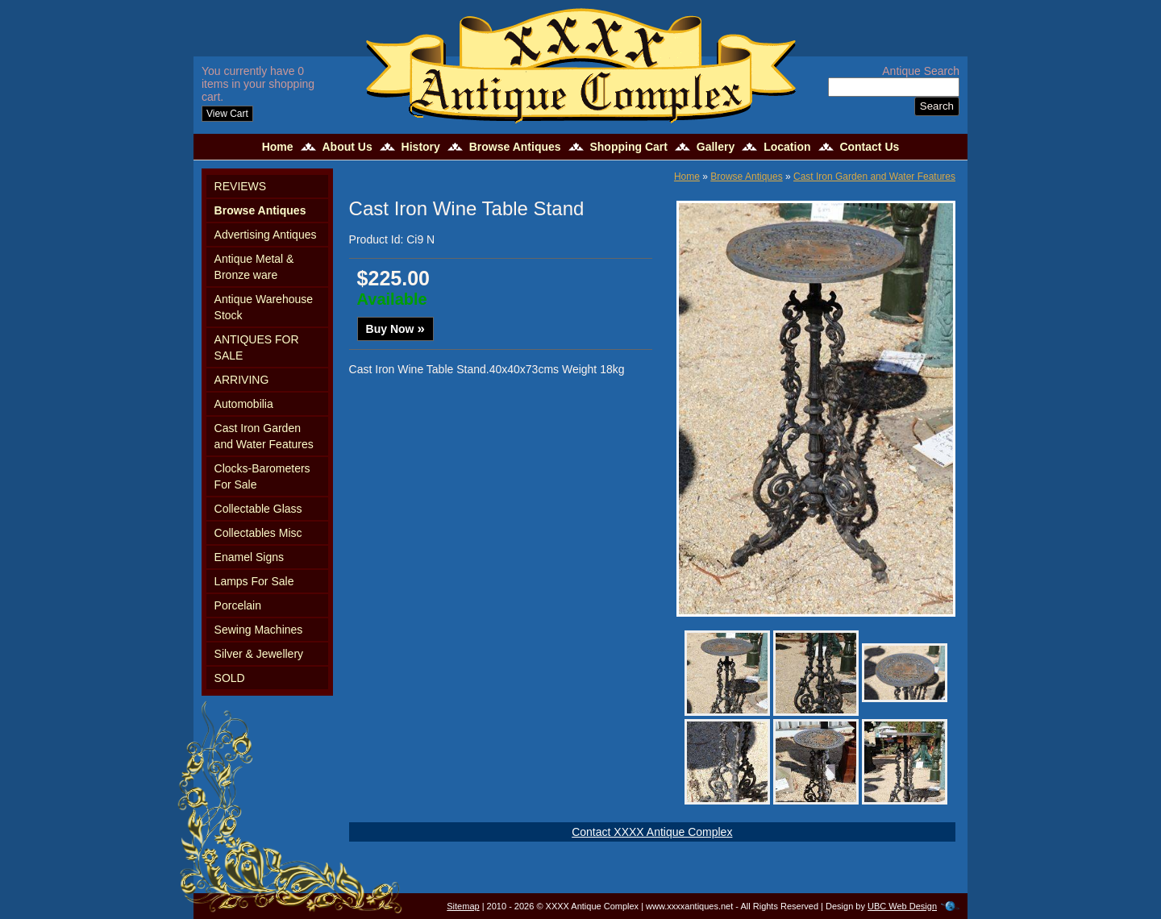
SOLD (229, 678)
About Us (347, 146)
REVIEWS (240, 186)
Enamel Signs (249, 557)
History (421, 146)
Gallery (715, 146)
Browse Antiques (515, 146)
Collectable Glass (258, 508)
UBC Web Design (902, 906)
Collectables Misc (258, 532)
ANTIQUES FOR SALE (256, 347)
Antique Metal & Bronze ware (254, 266)
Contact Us (869, 146)
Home (277, 146)
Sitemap (463, 906)
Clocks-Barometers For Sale (262, 476)
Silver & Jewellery (258, 653)
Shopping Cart (628, 146)
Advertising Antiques (265, 234)
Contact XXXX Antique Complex (652, 831)
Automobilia (243, 403)
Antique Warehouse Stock (263, 307)
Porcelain (237, 605)
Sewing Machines (258, 629)
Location (787, 146)
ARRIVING (241, 379)
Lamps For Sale (254, 581)
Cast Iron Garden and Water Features (264, 436)
